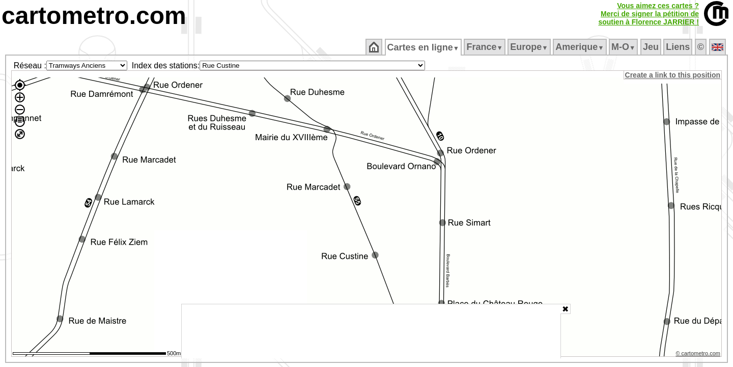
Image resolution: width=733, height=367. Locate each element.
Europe (530, 47)
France (485, 47)
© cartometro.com (698, 355)
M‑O (624, 47)
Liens (679, 47)
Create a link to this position (673, 75)
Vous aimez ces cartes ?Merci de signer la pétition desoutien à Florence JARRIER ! (648, 14)
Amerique (580, 47)
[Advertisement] (371, 331)
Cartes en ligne (424, 47)
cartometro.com (94, 15)
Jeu (651, 47)
